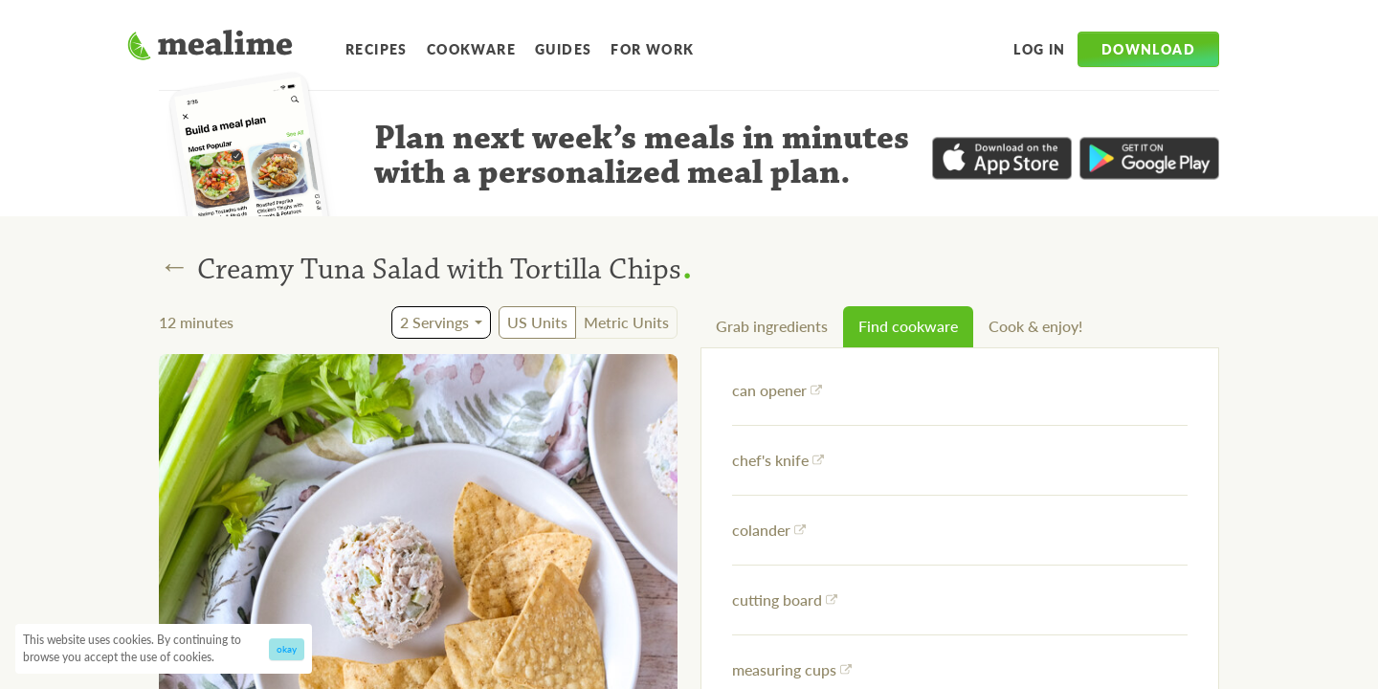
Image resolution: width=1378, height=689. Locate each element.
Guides (563, 48)
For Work (652, 48)
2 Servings (434, 322)
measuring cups (792, 669)
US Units (537, 322)
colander (769, 530)
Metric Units (626, 322)
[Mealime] (210, 48)
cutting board (784, 600)
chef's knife (778, 460)
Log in (1039, 48)
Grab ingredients (772, 326)
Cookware (471, 48)
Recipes (376, 48)
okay (287, 649)
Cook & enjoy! (1035, 326)
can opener (777, 390)
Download (1148, 48)
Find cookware (908, 326)
